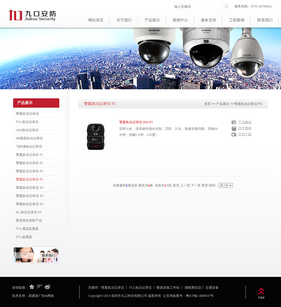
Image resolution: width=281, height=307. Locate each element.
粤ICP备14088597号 (200, 296)
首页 (207, 104)
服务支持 (208, 20)
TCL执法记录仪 (140, 287)
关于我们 (124, 20)
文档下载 (244, 134)
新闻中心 (180, 20)
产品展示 (152, 20)
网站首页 (96, 20)
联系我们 (265, 20)
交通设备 (212, 287)
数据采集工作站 (168, 287)
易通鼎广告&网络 (41, 296)
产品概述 (244, 122)
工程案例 (236, 20)
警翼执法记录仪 (112, 287)
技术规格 (244, 128)
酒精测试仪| (193, 287)
